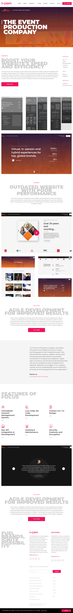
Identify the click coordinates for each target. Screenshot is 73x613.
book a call (10, 84)
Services (54, 584)
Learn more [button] (44, 610)
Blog (58, 3)
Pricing (45, 3)
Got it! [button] (66, 610)
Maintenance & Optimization (36, 594)
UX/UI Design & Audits (34, 588)
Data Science (32, 596)
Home (54, 578)
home (19, 3)
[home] (6, 3)
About (25, 3)
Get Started (67, 3)
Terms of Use (39, 605)
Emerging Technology (34, 599)
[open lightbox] (36, 233)
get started (36, 330)
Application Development (35, 580)
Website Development (34, 578)
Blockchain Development (35, 583)
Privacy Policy (32, 605)
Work (39, 3)
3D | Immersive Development (36, 586)
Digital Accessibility (33, 591)
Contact (52, 3)
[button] (32, 3)
